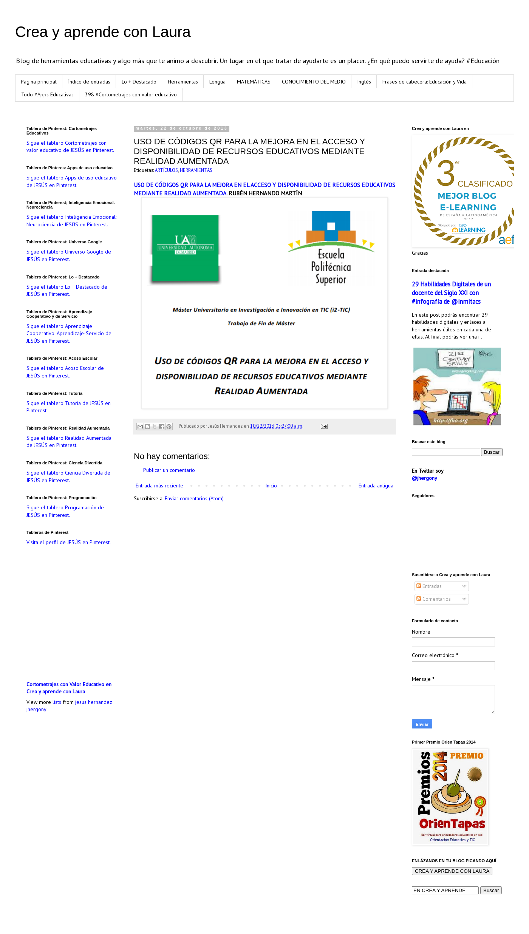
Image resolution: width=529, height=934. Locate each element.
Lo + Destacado (139, 81)
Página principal (39, 81)
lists (57, 702)
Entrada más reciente (159, 485)
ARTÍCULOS (166, 170)
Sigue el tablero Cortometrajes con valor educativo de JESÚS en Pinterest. (70, 146)
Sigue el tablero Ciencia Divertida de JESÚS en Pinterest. (68, 476)
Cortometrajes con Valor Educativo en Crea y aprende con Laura (68, 688)
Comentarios (433, 598)
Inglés (364, 81)
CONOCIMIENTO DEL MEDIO (314, 81)
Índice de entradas (89, 81)
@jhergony (424, 478)
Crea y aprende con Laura (103, 31)
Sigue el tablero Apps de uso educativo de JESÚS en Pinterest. (71, 181)
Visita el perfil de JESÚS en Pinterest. (68, 542)
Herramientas (183, 81)
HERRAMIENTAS (196, 170)
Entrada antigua (376, 485)
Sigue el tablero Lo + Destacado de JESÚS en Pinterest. (66, 290)
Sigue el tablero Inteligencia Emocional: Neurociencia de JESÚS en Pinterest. (71, 220)
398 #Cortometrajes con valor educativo (131, 94)
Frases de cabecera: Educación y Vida (424, 81)
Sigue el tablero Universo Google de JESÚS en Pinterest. (68, 255)
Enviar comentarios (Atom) (194, 498)
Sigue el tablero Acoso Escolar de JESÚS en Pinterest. (65, 372)
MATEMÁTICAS (254, 81)
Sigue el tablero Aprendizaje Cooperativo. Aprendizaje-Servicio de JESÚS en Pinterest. (68, 333)
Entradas (429, 586)
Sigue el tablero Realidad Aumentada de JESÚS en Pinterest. (68, 442)
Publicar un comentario (169, 470)
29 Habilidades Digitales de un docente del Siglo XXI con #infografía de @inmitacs (451, 293)
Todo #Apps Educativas (47, 94)
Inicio (271, 485)
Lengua (217, 81)
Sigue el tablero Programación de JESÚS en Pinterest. (65, 511)
